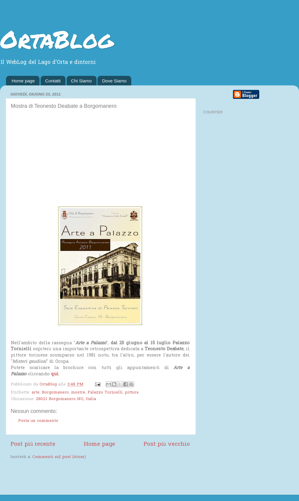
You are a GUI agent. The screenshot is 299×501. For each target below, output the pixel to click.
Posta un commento (38, 421)
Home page (23, 80)
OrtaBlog (56, 39)
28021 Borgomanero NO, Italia (66, 399)
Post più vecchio (167, 444)
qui (55, 374)
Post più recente (32, 444)
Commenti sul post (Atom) (59, 457)
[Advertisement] (100, 157)
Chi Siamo (81, 80)
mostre (78, 393)
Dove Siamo (114, 80)
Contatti (53, 80)
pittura (131, 393)
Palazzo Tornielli (105, 393)
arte (35, 393)
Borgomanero (55, 393)
